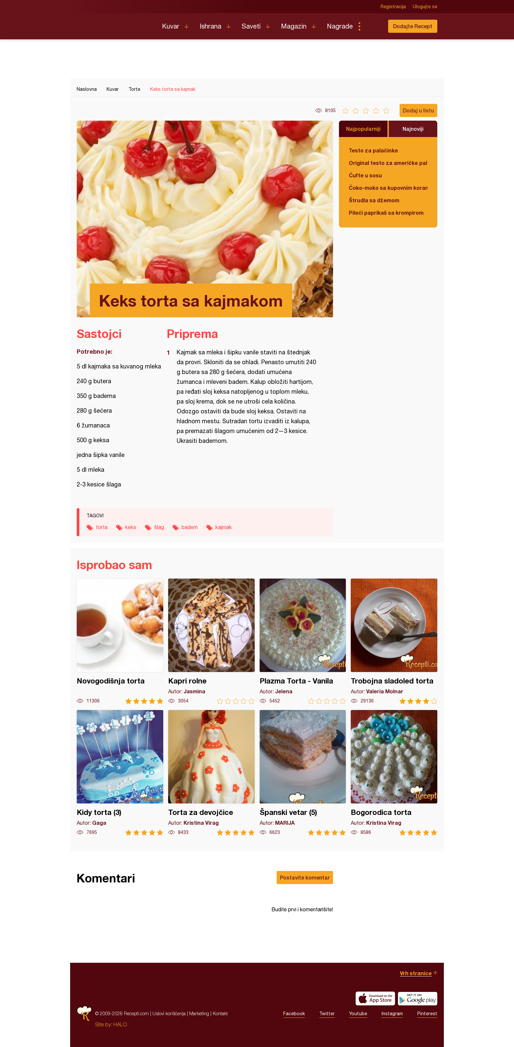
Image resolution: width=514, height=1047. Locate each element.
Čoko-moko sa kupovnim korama (388, 188)
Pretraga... (372, 26)
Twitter (327, 1013)
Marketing (199, 1013)
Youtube (358, 1013)
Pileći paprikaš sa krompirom (386, 212)
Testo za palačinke (373, 150)
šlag (159, 527)
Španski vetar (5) (303, 773)
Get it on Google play (417, 998)
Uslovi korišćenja (169, 1013)
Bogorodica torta (394, 773)
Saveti (251, 26)
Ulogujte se (425, 6)
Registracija (393, 6)
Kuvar (170, 26)
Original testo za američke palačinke (388, 163)
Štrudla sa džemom (374, 200)
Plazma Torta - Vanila (303, 641)
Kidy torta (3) (120, 773)
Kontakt (220, 1013)
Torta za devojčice (211, 773)
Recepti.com (114, 23)
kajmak (223, 527)
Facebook (294, 1013)
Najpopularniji (363, 129)
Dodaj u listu (418, 110)
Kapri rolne (211, 641)
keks (130, 527)
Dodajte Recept (412, 26)
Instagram (392, 1013)
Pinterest (427, 1013)
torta (102, 527)
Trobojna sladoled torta (394, 641)
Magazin (293, 26)
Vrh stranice (416, 973)
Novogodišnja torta (120, 641)
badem (190, 527)
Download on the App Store (375, 998)
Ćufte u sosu (365, 175)
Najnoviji (413, 129)
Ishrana (210, 26)
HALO (120, 1024)
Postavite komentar (305, 877)
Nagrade (340, 26)
